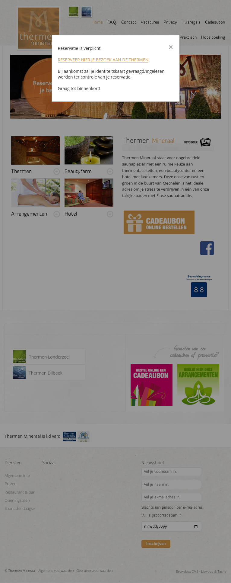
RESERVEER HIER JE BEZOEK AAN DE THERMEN (103, 60)
